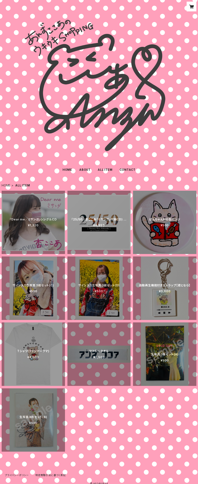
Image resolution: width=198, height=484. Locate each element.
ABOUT (85, 169)
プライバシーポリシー (17, 475)
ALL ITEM (105, 169)
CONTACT (128, 169)
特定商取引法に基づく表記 (50, 475)
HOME (67, 169)
